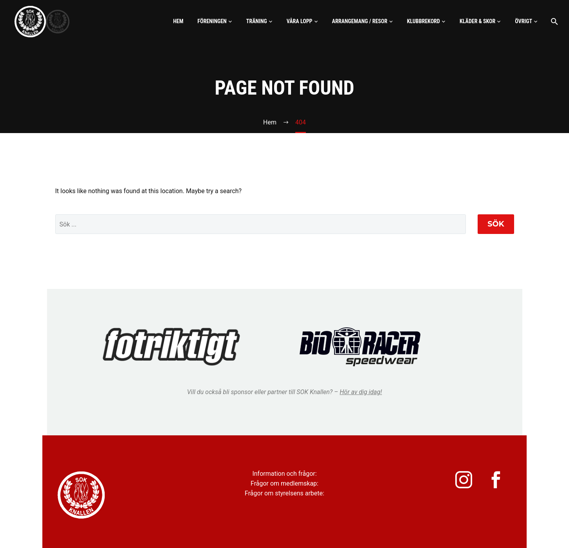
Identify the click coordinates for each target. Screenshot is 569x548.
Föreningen (212, 21)
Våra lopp (300, 21)
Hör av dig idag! (361, 392)
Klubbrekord (423, 21)
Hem (178, 21)
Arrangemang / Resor (359, 21)
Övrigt (523, 21)
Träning (256, 21)
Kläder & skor (477, 21)
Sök (495, 223)
